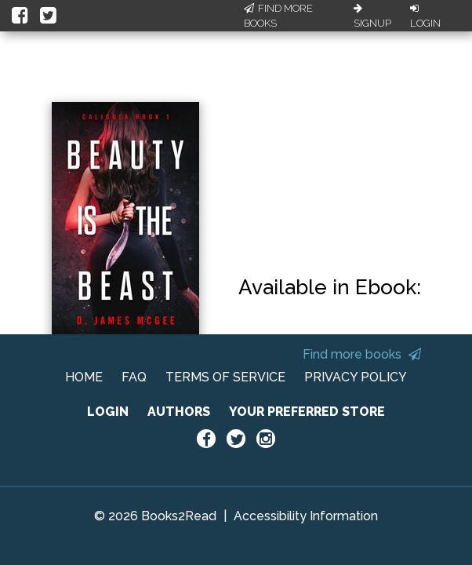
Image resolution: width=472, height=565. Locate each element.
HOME (84, 377)
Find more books (362, 354)
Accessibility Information (306, 515)
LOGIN (108, 411)
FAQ (134, 377)
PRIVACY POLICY (355, 377)
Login (425, 16)
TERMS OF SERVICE (225, 377)
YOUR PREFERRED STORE (307, 411)
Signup (372, 16)
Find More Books (278, 16)
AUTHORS (178, 411)
